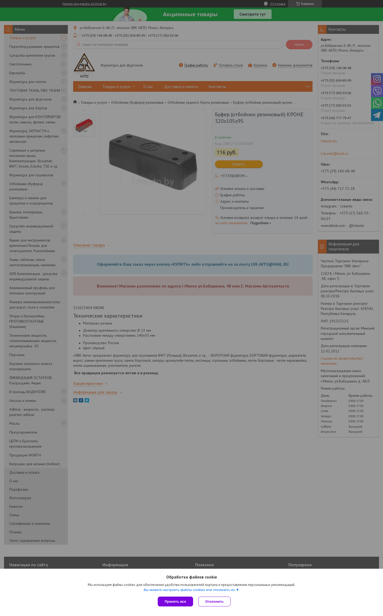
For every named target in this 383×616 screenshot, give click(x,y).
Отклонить (214, 601)
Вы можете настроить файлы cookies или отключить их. (190, 590)
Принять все (175, 601)
